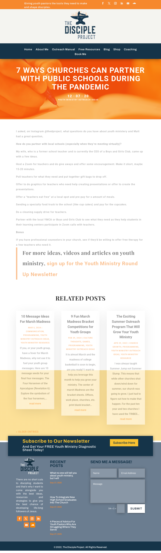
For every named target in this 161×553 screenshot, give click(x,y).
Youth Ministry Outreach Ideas (78, 102)
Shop (116, 49)
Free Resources (89, 49)
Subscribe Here (124, 445)
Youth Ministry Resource (35, 348)
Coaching (130, 49)
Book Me (80, 54)
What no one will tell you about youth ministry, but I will (63, 478)
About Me (42, 49)
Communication (35, 337)
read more (35, 409)
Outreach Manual (63, 49)
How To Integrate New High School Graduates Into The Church (63, 502)
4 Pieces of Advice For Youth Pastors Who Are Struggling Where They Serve (63, 528)
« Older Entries (27, 437)
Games (86, 347)
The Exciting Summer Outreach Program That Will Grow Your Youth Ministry (126, 332)
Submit (136, 510)
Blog (107, 49)
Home (28, 49)
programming (31, 341)
